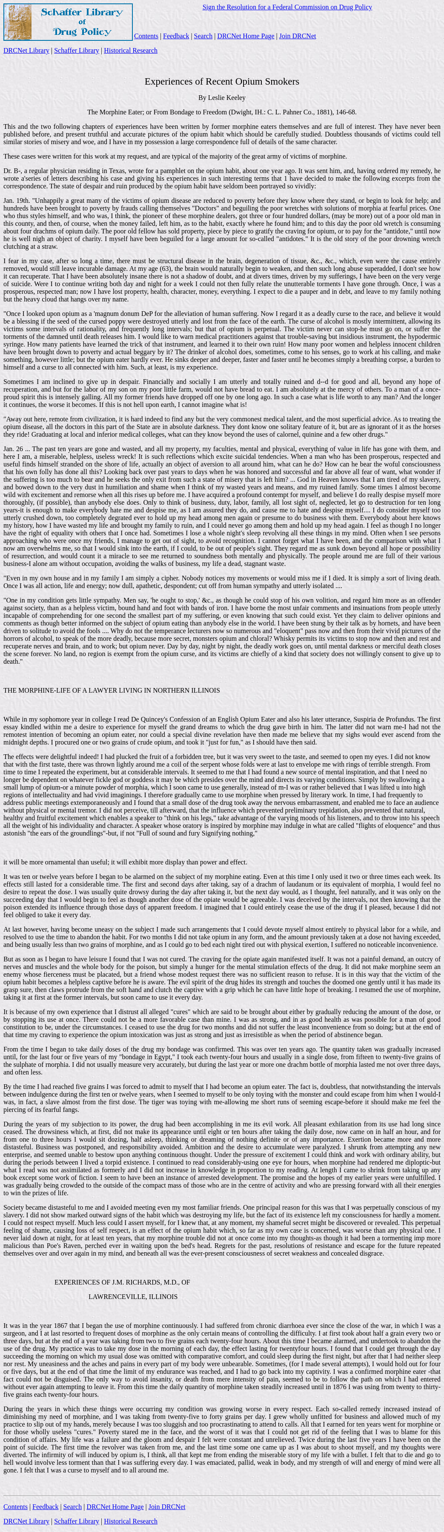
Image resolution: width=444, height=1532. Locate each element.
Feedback (176, 36)
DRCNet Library (26, 50)
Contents (146, 36)
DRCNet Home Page (245, 36)
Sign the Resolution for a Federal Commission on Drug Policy (287, 7)
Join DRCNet (297, 36)
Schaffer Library (76, 50)
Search (203, 36)
